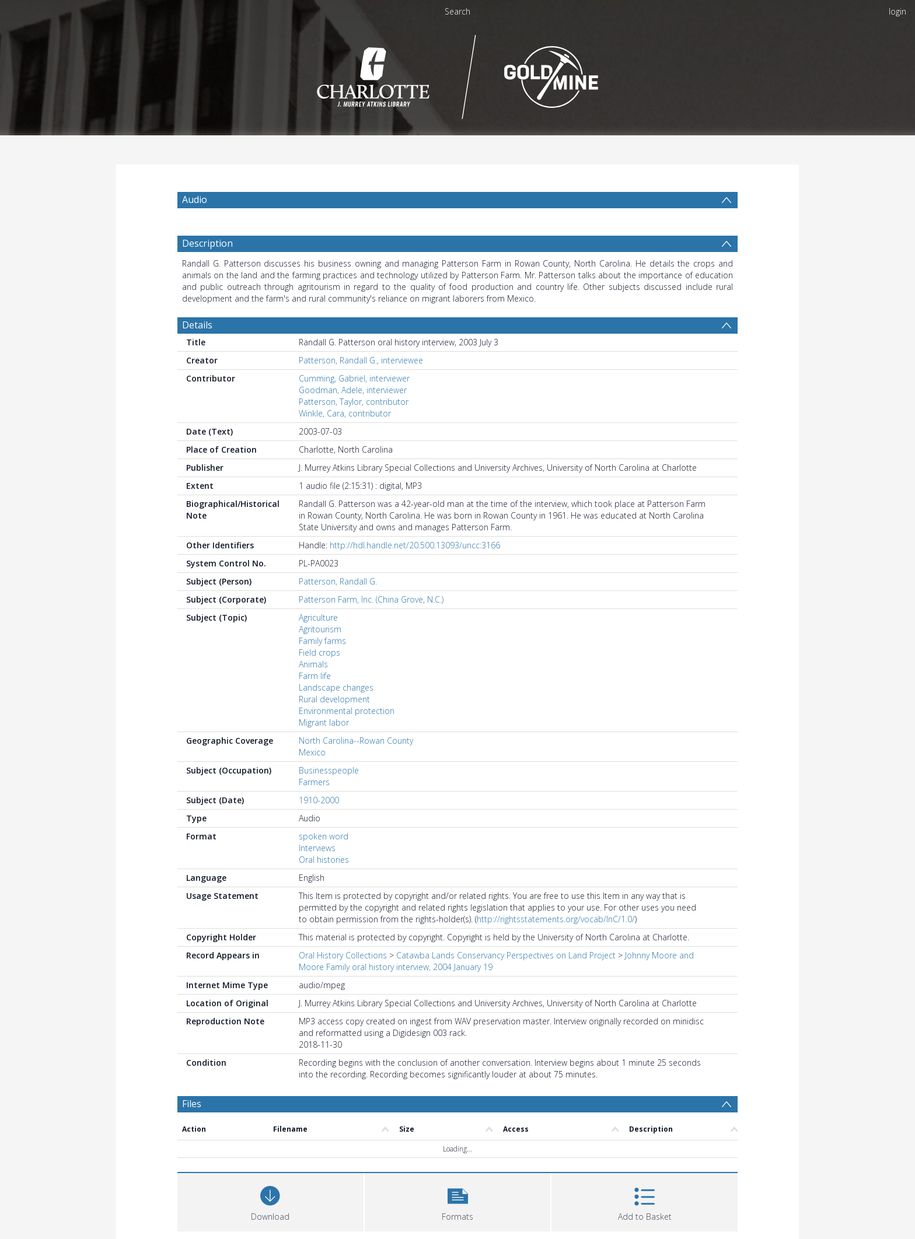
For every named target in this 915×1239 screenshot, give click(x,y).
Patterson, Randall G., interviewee (361, 360)
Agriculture (318, 617)
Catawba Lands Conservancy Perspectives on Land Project (506, 955)
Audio (194, 199)
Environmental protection (346, 710)
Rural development (334, 699)
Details (197, 324)
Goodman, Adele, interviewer (353, 390)
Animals (313, 664)
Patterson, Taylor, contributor (353, 401)
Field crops (319, 652)
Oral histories (324, 859)
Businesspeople (329, 770)
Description (207, 243)
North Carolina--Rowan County (356, 740)
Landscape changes (336, 687)
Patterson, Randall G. (338, 581)
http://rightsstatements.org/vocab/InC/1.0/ (556, 919)
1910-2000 (319, 800)
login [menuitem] (897, 11)
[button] (458, 1200)
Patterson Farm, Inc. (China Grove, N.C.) (371, 599)
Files (191, 1103)
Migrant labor (324, 722)
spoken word (323, 836)
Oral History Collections (343, 955)
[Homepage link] (458, 74)
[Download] (270, 1200)
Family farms (322, 640)
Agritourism (320, 629)
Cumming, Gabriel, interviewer (354, 378)
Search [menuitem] (457, 11)
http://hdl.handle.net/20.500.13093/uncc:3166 (415, 545)
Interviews (317, 847)
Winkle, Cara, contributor (345, 413)
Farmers (314, 782)
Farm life (315, 675)
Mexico (312, 752)
